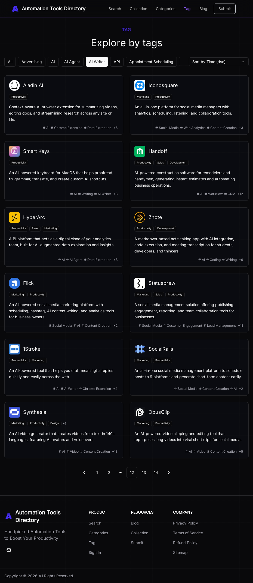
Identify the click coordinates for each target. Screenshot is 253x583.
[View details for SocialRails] (189, 367)
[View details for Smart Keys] (64, 170)
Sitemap (180, 552)
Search (115, 8)
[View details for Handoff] (189, 170)
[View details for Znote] (189, 237)
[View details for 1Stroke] (64, 367)
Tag (187, 8)
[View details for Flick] (64, 302)
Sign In (95, 552)
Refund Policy (185, 542)
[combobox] (219, 61)
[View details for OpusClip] (189, 430)
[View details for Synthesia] (64, 430)
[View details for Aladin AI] (64, 105)
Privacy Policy (185, 523)
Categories (165, 8)
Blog (203, 8)
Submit (224, 8)
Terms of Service (188, 532)
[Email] (8, 550)
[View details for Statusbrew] (189, 302)
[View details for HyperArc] (64, 237)
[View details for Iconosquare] (189, 105)
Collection (138, 8)
